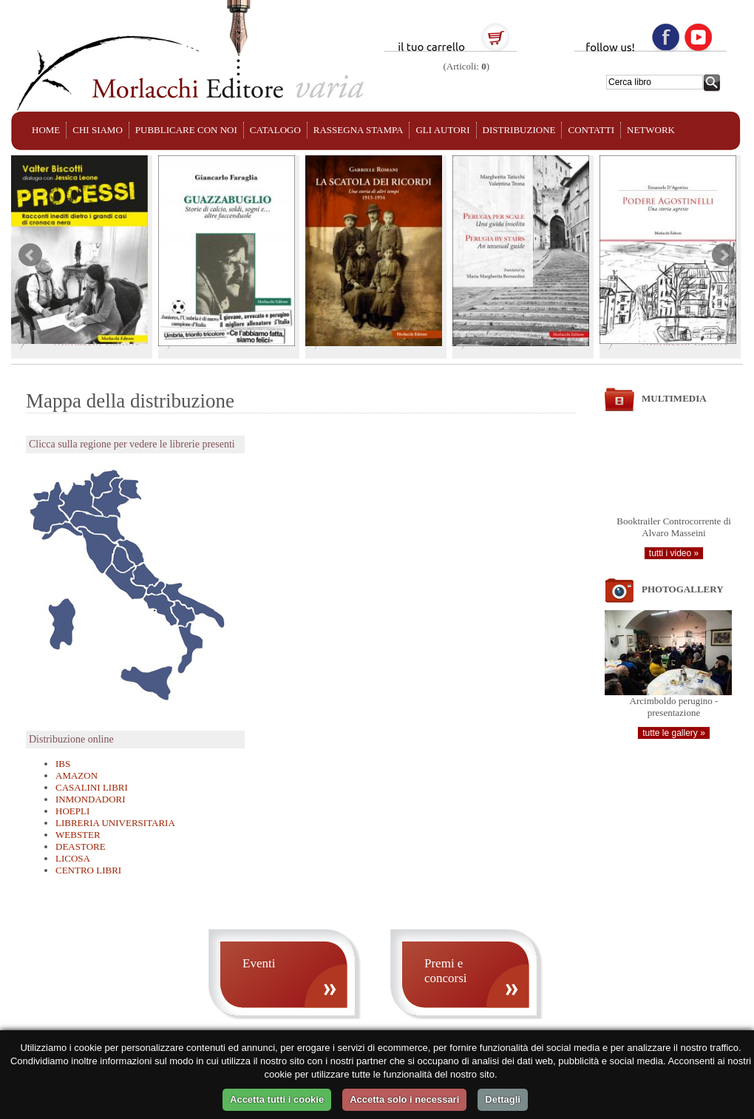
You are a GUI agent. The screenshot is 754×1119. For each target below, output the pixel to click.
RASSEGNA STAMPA (358, 129)
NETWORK (651, 129)
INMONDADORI (90, 799)
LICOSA (72, 858)
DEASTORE (80, 846)
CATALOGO (275, 129)
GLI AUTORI (442, 129)
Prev (30, 255)
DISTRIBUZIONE (519, 129)
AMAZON (76, 775)
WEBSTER (78, 834)
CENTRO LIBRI (88, 870)
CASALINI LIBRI (91, 787)
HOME (46, 129)
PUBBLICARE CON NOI (186, 129)
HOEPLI (72, 811)
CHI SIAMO (97, 129)
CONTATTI (591, 129)
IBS (62, 763)
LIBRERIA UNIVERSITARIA (115, 822)
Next (724, 255)
